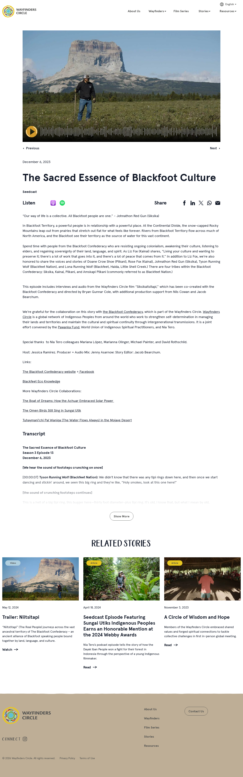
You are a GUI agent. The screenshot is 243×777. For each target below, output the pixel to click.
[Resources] (228, 11)
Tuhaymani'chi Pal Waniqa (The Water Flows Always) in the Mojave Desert (77, 420)
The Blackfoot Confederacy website (49, 371)
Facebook (86, 371)
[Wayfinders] (157, 11)
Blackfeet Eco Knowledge (41, 381)
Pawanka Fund (68, 327)
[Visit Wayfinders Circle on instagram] (25, 739)
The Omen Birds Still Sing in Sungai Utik (52, 410)
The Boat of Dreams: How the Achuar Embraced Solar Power (68, 400)
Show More (121, 516)
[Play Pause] (31, 131)
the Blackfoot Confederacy (123, 311)
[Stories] (204, 11)
